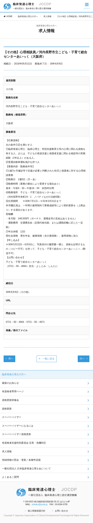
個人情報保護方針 (35, 511)
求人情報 (47, 16)
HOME (8, 16)
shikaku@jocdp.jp (40, 504)
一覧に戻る (46, 358)
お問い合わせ (60, 511)
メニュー (87, 5)
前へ (9, 358)
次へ (83, 358)
